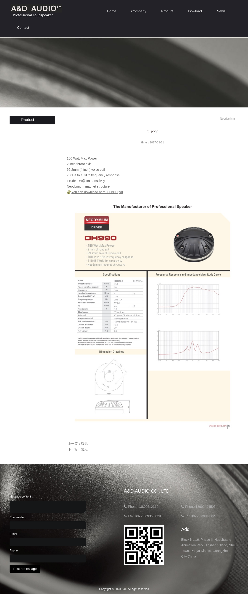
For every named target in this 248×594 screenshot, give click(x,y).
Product (167, 11)
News (221, 11)
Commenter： (18, 517)
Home (111, 11)
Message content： (22, 496)
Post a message (25, 569)
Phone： (15, 550)
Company (138, 11)
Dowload (195, 11)
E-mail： (15, 534)
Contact (23, 27)
